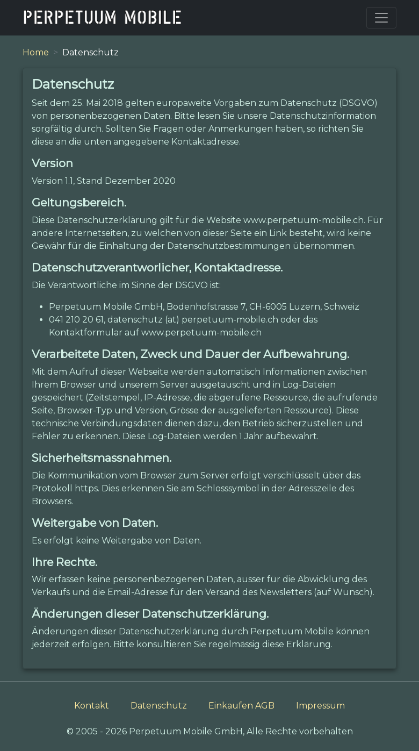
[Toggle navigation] (381, 17)
